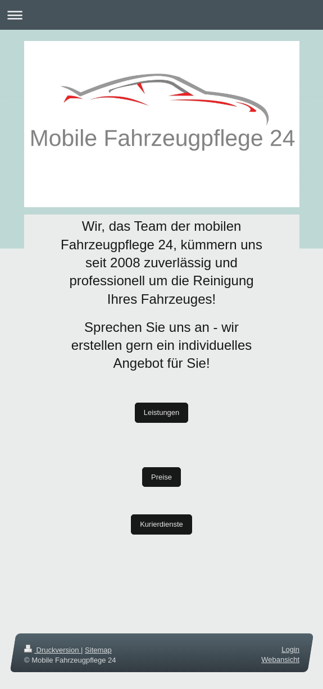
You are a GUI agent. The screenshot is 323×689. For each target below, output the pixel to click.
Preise (161, 477)
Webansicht (280, 659)
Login (290, 649)
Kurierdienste (161, 524)
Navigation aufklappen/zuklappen (161, 15)
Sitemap (98, 650)
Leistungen (162, 412)
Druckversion (52, 650)
